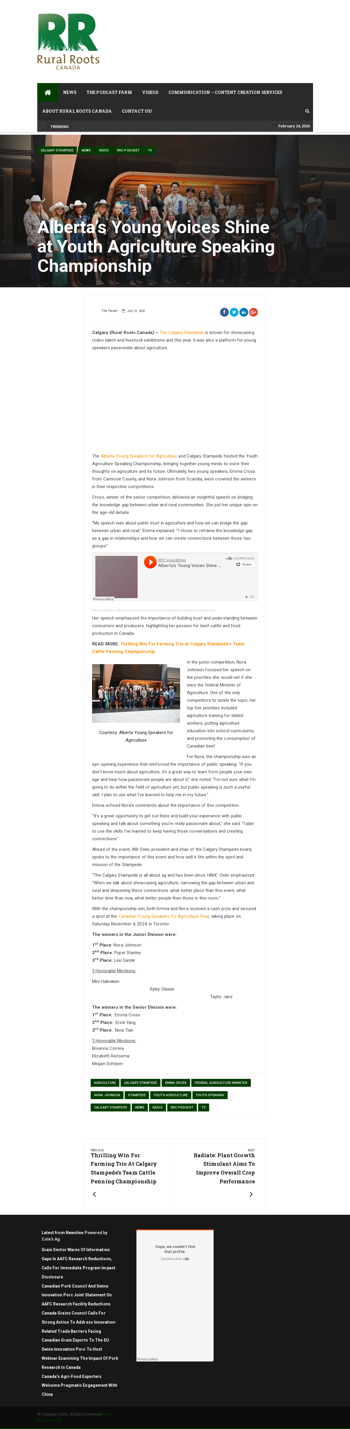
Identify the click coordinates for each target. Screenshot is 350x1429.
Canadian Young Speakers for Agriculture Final (164, 916)
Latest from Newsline (63, 1232)
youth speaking (210, 1095)
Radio (104, 150)
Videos (150, 92)
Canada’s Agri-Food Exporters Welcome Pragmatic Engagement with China (79, 1385)
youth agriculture (171, 1095)
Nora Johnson (107, 1095)
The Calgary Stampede (182, 332)
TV (150, 150)
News (70, 92)
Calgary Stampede (57, 150)
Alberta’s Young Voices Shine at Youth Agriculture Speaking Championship (165, 610)
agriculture (105, 1083)
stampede (137, 1095)
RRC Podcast (128, 150)
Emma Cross (176, 1083)
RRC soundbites (103, 610)
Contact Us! (137, 111)
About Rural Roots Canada (77, 111)
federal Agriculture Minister (221, 1083)
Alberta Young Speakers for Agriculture (139, 456)
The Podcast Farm (109, 92)
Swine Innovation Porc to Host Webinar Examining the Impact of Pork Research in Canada (80, 1358)
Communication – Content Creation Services (225, 92)
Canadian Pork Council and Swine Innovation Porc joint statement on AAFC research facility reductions (77, 1295)
